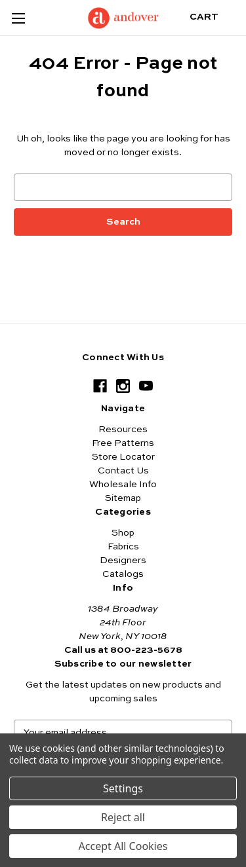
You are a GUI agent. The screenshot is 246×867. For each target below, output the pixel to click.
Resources (123, 429)
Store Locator (123, 457)
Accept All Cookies (123, 846)
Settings (123, 788)
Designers (123, 560)
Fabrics (123, 546)
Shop (123, 533)
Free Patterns (123, 443)
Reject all (123, 817)
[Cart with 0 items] (214, 17)
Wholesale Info (123, 484)
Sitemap (123, 498)
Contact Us (123, 470)
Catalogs (123, 574)
